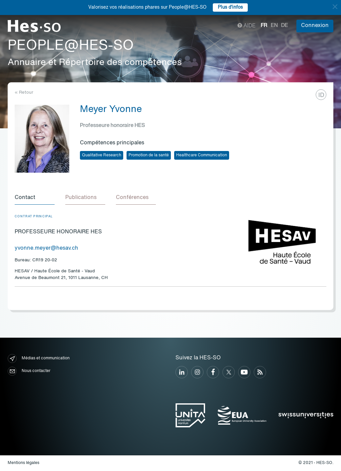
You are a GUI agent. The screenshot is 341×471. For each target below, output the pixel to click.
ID (321, 95)
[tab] (35, 198)
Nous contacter (29, 371)
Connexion (315, 25)
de (284, 25)
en (274, 25)
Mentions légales (23, 463)
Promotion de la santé (149, 155)
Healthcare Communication (201, 155)
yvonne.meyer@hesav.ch (46, 248)
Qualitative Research (101, 155)
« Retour (24, 92)
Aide (246, 26)
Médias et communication (39, 358)
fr (264, 25)
